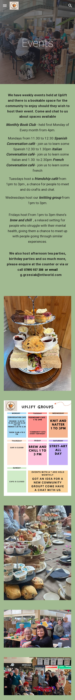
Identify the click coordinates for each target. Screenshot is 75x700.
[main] (37, 43)
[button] (5, 5)
